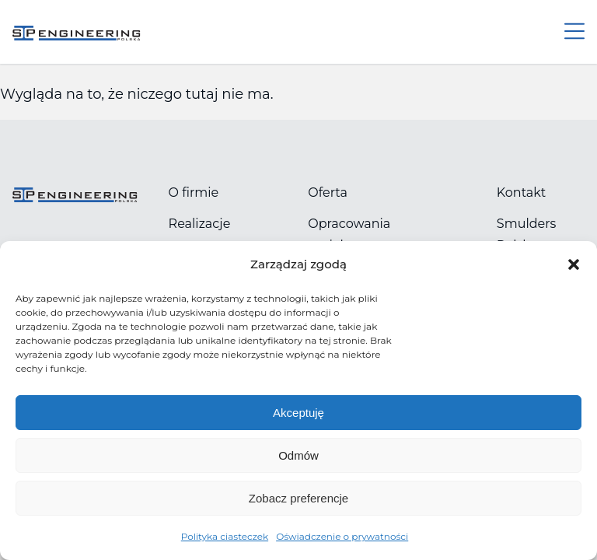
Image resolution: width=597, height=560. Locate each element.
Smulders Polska (527, 234)
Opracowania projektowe (349, 234)
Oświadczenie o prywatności (342, 536)
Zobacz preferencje (298, 498)
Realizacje (200, 223)
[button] (573, 264)
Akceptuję (298, 412)
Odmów (298, 455)
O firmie (194, 192)
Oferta (327, 192)
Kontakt (521, 192)
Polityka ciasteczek (224, 536)
